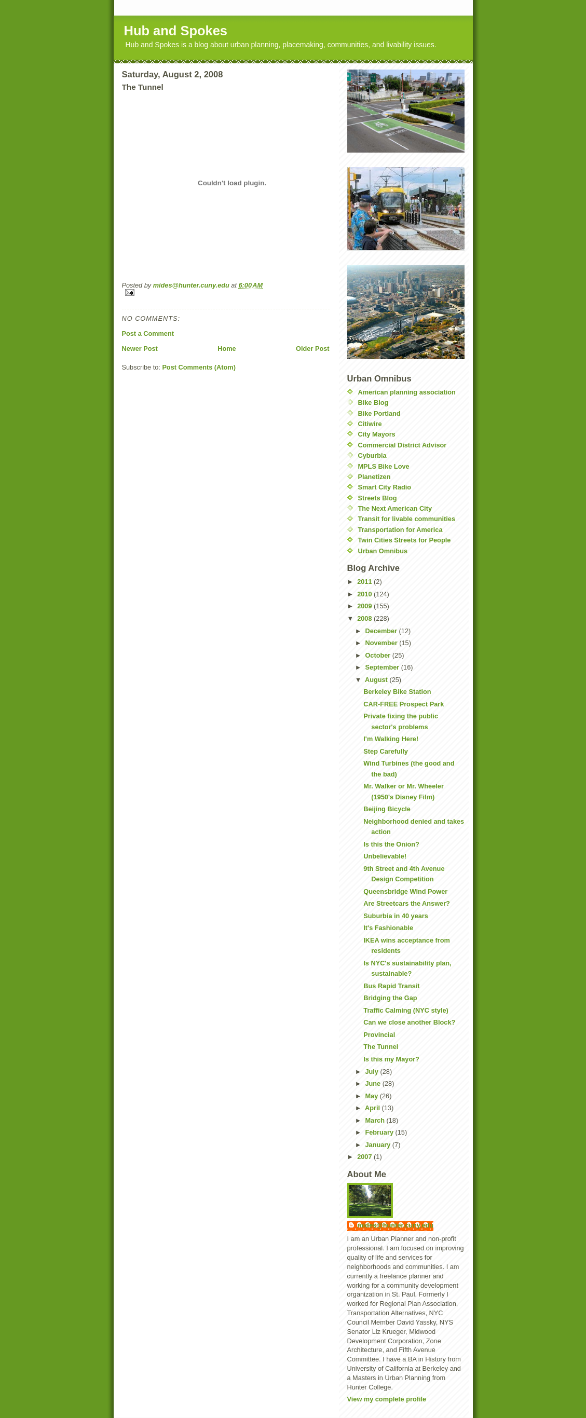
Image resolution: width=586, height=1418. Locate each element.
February (380, 1132)
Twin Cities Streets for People (404, 540)
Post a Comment (148, 333)
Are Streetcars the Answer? (406, 903)
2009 (365, 606)
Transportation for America (400, 530)
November (382, 643)
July (372, 1071)
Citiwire (370, 424)
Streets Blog (377, 498)
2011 (365, 581)
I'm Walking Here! (390, 739)
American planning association (407, 392)
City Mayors (377, 434)
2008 (365, 618)
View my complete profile (387, 1399)
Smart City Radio (385, 487)
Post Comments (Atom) (199, 367)
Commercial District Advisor (402, 445)
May (372, 1096)
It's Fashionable (388, 928)
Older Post (312, 348)
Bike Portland (379, 413)
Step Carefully (385, 751)
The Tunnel (380, 1047)
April (373, 1108)
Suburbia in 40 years (395, 916)
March (375, 1120)
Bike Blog (373, 402)
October (378, 655)
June (373, 1083)
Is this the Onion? (391, 844)
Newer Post (140, 348)
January (378, 1145)
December (382, 631)
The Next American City (395, 508)
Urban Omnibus (383, 551)
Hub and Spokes (176, 30)
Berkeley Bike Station (397, 692)
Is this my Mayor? (391, 1059)
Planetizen (374, 477)
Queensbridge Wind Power (405, 891)
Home (226, 348)
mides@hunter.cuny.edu (396, 1225)
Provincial (379, 1035)
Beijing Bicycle (387, 809)
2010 (365, 594)
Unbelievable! (384, 856)
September (383, 667)
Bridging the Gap (390, 998)
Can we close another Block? (409, 1022)
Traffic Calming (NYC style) (405, 1010)
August (377, 680)
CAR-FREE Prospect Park (403, 704)
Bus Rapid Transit (391, 986)
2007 (365, 1157)
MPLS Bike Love (384, 466)
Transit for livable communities (407, 519)
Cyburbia (372, 455)
